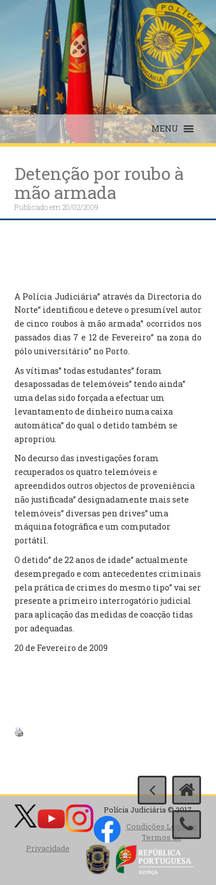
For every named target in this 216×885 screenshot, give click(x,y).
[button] (165, 129)
